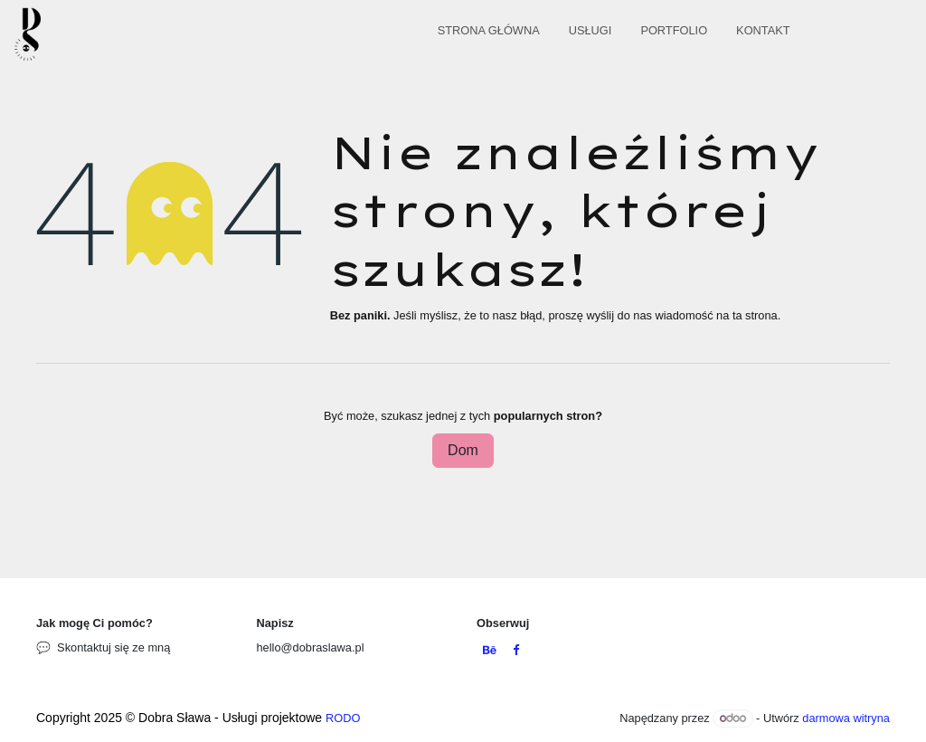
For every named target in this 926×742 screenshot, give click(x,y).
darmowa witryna (846, 718)
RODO (343, 718)
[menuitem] (489, 34)
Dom (463, 450)
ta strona (755, 315)
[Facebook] (516, 651)
